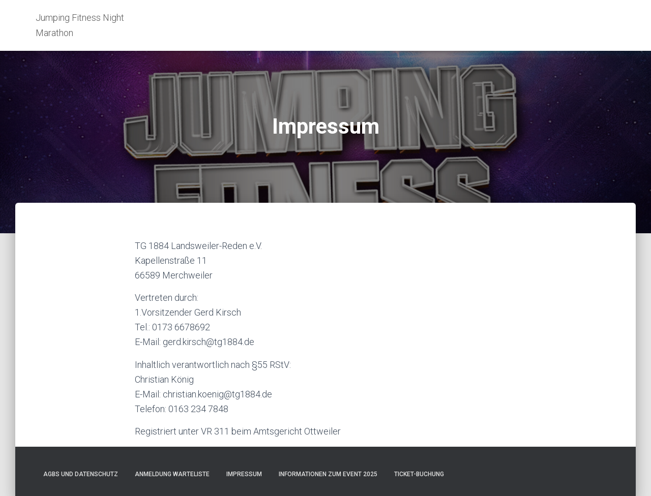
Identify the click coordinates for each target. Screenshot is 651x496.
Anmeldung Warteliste (172, 474)
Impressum (244, 474)
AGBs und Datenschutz (80, 474)
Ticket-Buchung (419, 474)
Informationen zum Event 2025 (328, 474)
